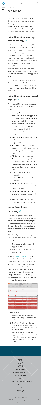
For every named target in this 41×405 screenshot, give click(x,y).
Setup (20, 366)
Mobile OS (20, 375)
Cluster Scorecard (21, 256)
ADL (20, 363)
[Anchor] (25, 40)
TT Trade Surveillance (20, 382)
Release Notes (20, 385)
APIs (21, 379)
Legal (20, 388)
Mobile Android (20, 372)
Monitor (20, 369)
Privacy (20, 391)
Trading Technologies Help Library (3, 3)
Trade (21, 360)
